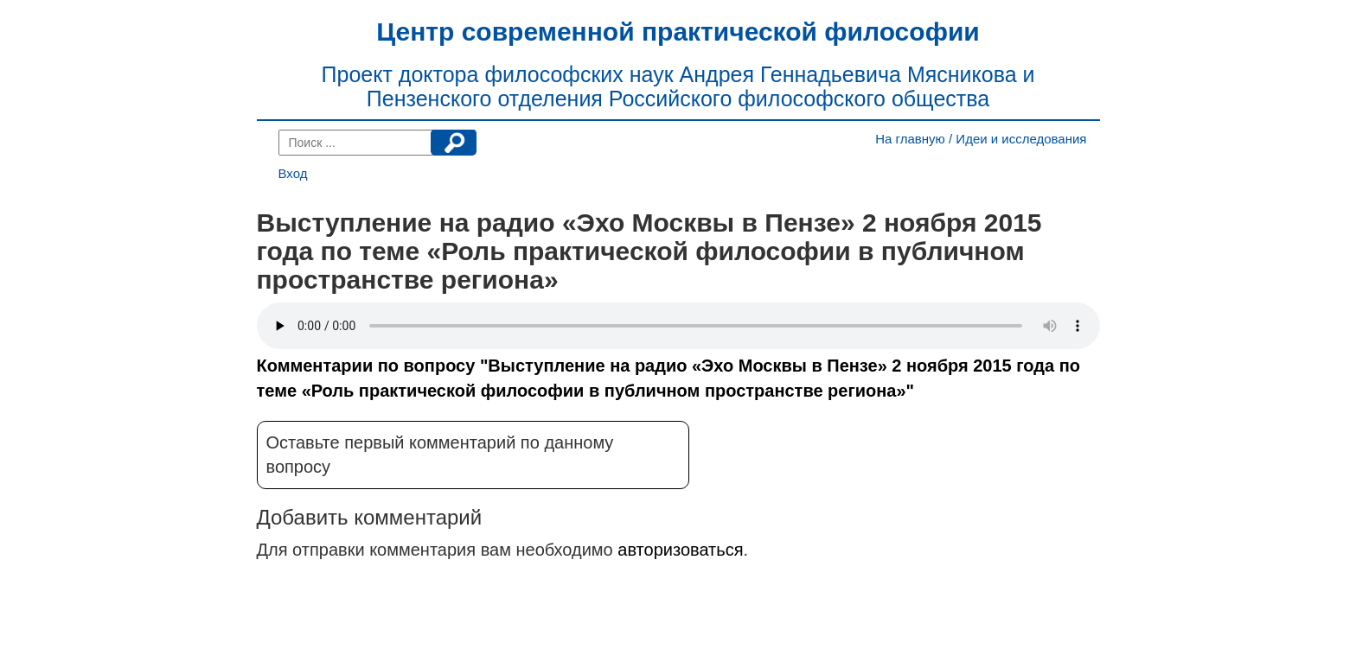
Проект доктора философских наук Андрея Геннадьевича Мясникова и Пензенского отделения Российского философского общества (678, 86)
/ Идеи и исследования (1017, 138)
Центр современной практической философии (678, 31)
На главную (910, 138)
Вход (293, 173)
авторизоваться (680, 549)
